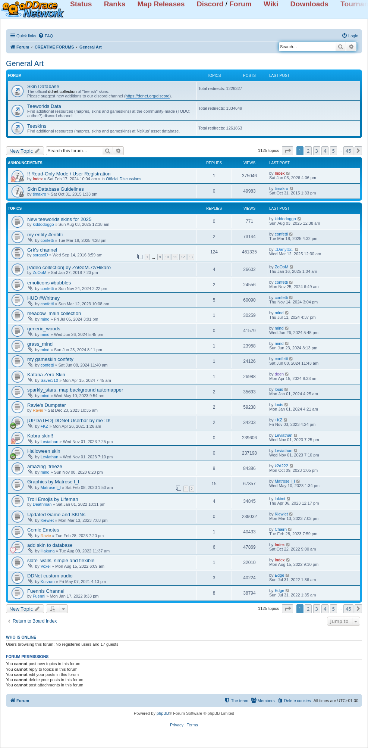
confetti (47, 240)
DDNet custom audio (50, 576)
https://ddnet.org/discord (148, 96)
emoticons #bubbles (49, 283)
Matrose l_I (51, 487)
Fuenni (39, 596)
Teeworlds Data (44, 106)
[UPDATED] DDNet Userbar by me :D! (68, 420)
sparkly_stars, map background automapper (75, 390)
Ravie (38, 410)
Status (81, 4)
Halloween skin (43, 451)
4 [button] (325, 150)
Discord (210, 4)
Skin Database (43, 86)
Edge (279, 575)
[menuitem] (45, 35)
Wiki (271, 4)
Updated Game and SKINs (56, 514)
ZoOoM (40, 272)
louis (279, 389)
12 (183, 257)
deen (279, 374)
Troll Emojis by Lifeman (52, 499)
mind (45, 319)
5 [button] (333, 150)
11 (175, 257)
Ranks (115, 4)
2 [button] (308, 150)
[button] (287, 150)
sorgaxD (40, 255)
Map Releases (161, 4)
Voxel (46, 566)
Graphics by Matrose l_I (53, 481)
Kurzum (48, 581)
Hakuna (48, 551)
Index (38, 179)
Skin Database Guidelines (55, 189)
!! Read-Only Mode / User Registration (69, 174)
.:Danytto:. (284, 249)
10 (167, 257)
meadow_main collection (54, 313)
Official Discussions (123, 179)
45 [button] (348, 150)
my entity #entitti (45, 234)
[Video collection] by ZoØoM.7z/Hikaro (69, 267)
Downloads (309, 4)
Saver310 (49, 380)
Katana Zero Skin (46, 374)
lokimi (280, 498)
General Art (25, 63)
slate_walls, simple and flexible (60, 560)
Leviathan (50, 441)
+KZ (44, 426)
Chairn (281, 529)
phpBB (163, 713)
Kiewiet (47, 520)
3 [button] (316, 150)
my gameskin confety (50, 359)
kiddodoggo (43, 224)
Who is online (21, 637)
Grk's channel (42, 250)
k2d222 (281, 466)
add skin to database (50, 545)
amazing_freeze (44, 466)
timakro (39, 194)
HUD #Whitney (43, 298)
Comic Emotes (43, 530)
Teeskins (36, 126)
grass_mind (40, 344)
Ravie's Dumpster (46, 405)
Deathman (42, 504)
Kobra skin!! (40, 436)
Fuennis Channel (46, 591)
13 (191, 257)
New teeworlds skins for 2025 (59, 219)
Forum (240, 4)
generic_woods (43, 328)
